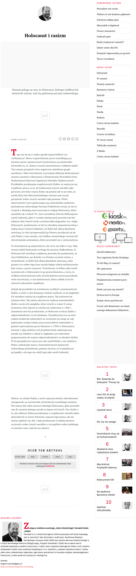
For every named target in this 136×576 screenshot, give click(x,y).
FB (65, 138)
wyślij (77, 138)
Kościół (100, 95)
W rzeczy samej (105, 139)
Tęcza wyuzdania (105, 58)
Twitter (69, 138)
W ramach (102, 78)
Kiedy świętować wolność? (110, 42)
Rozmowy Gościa (105, 89)
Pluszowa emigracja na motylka (113, 274)
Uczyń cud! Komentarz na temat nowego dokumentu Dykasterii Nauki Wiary (113, 310)
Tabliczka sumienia (106, 145)
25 (61, 138)
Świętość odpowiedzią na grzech (113, 53)
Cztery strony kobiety (108, 123)
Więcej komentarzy (108, 246)
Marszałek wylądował (108, 25)
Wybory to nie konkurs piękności (113, 14)
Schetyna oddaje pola (108, 19)
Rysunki (101, 128)
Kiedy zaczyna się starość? (110, 289)
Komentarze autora (109, 3)
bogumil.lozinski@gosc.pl (11, 564)
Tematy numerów (106, 84)
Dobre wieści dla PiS (107, 47)
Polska (100, 100)
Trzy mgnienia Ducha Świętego (113, 257)
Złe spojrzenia (104, 268)
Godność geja (104, 36)
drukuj (73, 138)
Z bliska (101, 150)
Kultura (100, 117)
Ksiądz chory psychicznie (110, 300)
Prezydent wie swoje (107, 8)
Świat (100, 106)
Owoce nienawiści (106, 30)
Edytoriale (102, 72)
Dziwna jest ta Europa (108, 294)
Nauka (100, 111)
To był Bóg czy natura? (108, 263)
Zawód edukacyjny (106, 251)
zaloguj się (50, 466)
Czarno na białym (106, 134)
